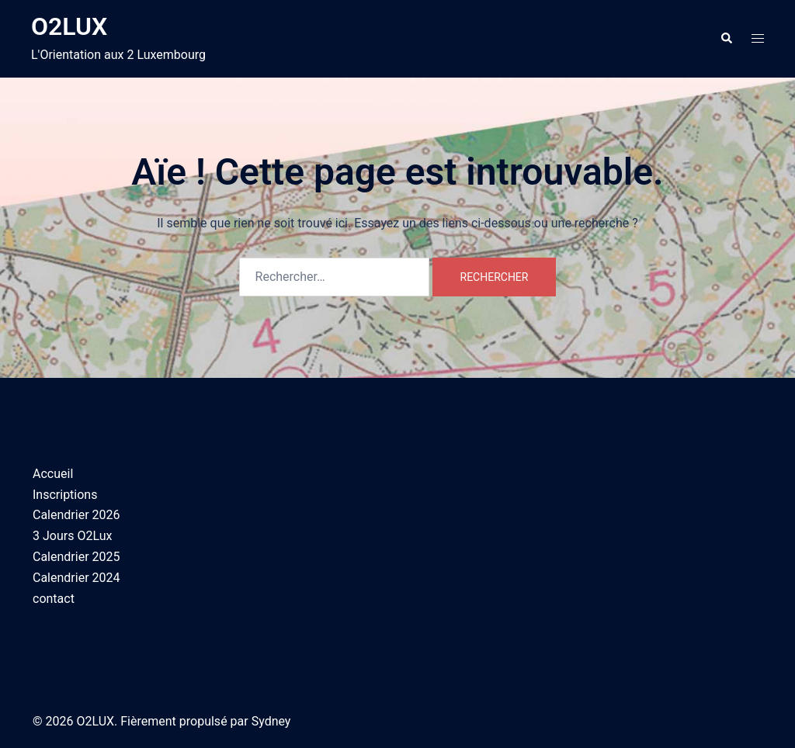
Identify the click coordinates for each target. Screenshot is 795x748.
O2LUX (69, 26)
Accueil (53, 473)
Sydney (271, 721)
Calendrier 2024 (76, 577)
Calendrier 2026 (76, 514)
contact (54, 598)
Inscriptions (65, 494)
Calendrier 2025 (76, 556)
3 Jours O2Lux (72, 535)
